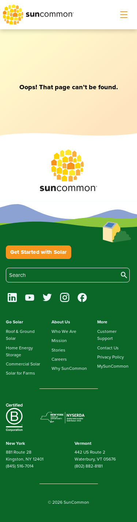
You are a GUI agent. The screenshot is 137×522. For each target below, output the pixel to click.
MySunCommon (113, 366)
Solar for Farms (20, 373)
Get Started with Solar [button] (38, 252)
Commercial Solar (23, 364)
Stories (58, 350)
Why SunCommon (69, 368)
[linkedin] (12, 298)
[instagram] (65, 298)
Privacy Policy (110, 357)
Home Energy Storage (19, 351)
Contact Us (108, 348)
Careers (59, 359)
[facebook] (82, 298)
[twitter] (47, 298)
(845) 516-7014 (20, 466)
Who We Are (64, 331)
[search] (68, 275)
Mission (59, 340)
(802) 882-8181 (89, 466)
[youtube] (30, 298)
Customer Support (107, 335)
